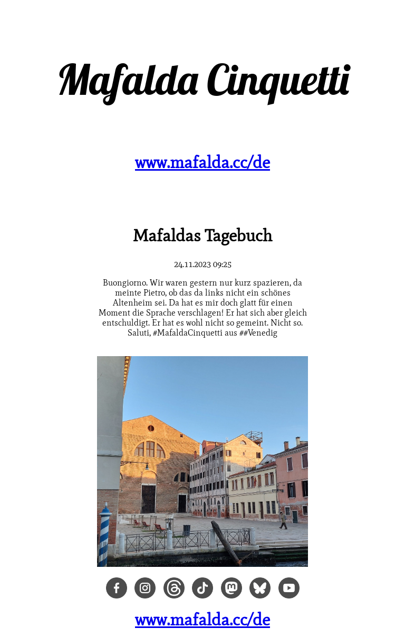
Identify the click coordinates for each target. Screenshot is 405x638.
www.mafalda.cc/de (202, 162)
